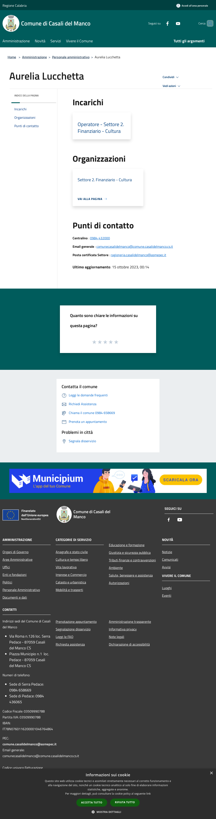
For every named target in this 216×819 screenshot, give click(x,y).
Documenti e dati (15, 597)
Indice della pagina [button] (26, 95)
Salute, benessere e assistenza (131, 575)
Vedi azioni (172, 86)
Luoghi (167, 587)
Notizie (167, 551)
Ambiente (116, 567)
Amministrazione (34, 57)
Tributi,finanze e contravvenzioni (132, 560)
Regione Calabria (15, 5)
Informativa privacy (123, 629)
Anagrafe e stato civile (72, 551)
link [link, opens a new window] (148, 793)
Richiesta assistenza (70, 644)
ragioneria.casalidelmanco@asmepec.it (138, 254)
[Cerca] (208, 23)
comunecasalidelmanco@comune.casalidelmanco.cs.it (134, 246)
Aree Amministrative (17, 559)
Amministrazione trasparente (130, 621)
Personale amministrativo (70, 57)
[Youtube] (171, 23)
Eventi (166, 595)
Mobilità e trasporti (69, 589)
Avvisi (166, 567)
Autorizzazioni (119, 582)
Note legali (116, 636)
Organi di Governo (15, 551)
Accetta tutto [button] (91, 802)
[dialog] (108, 794)
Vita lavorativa (66, 567)
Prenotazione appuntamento (76, 621)
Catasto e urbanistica (71, 582)
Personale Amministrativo (21, 589)
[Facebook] (160, 23)
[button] (108, 812)
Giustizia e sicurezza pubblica (130, 552)
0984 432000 (100, 238)
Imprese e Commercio (71, 574)
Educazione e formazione (126, 544)
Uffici (6, 567)
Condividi (171, 77)
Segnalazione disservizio (73, 629)
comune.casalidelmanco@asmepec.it (30, 744)
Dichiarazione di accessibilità (129, 644)
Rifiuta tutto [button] (125, 802)
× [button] (211, 773)
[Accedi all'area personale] (192, 6)
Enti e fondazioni (15, 574)
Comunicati (170, 559)
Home (12, 57)
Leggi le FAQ (64, 636)
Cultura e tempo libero (72, 559)
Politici (7, 582)
